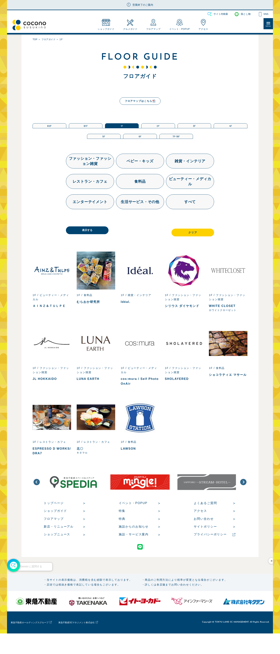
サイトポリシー (205, 544)
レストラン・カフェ (90, 198)
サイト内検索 (221, 14)
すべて (190, 219)
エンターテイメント (90, 219)
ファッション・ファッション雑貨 (90, 178)
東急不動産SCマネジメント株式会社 (95, 642)
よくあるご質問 (205, 520)
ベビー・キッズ (140, 178)
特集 (122, 528)
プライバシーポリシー (210, 552)
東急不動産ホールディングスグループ (36, 642)
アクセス (200, 528)
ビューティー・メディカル (190, 198)
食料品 (140, 198)
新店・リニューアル (59, 544)
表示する (101, 247)
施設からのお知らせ (134, 544)
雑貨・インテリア (190, 178)
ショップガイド (55, 528)
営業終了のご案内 (142, 4)
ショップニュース (57, 552)
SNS (265, 14)
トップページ (54, 520)
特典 (122, 536)
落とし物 (246, 14)
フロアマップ (54, 536)
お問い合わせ (204, 536)
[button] (36, 499)
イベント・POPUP (133, 520)
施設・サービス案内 (134, 552)
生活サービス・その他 (140, 219)
